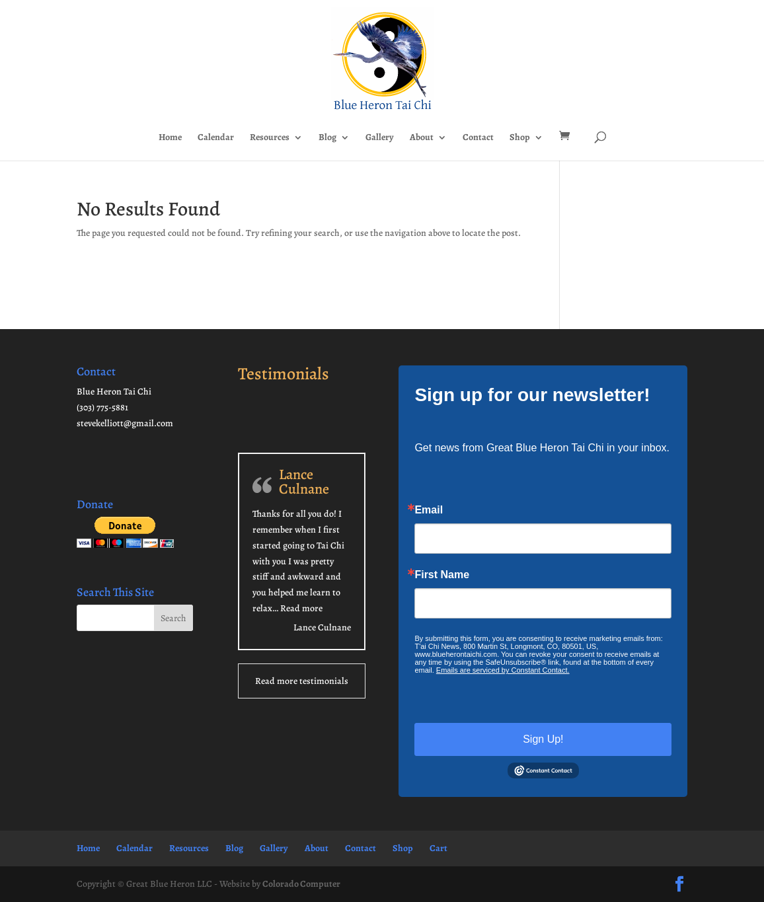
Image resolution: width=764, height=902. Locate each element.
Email (428, 510)
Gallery (379, 138)
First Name (441, 575)
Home (170, 138)
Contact (478, 138)
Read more (301, 608)
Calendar (216, 138)
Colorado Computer (301, 884)
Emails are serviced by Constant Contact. (503, 670)
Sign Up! (543, 739)
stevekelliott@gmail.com (125, 423)
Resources (269, 138)
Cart (438, 848)
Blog (327, 138)
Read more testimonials (301, 681)
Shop (520, 138)
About (422, 138)
